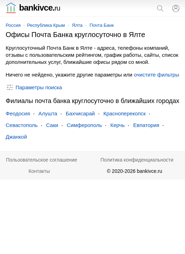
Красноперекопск (124, 113)
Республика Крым (46, 25)
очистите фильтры (156, 75)
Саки (52, 125)
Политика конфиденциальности (136, 160)
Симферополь (84, 125)
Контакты (39, 171)
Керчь (117, 125)
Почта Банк (102, 25)
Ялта (77, 25)
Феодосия (18, 113)
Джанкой (16, 137)
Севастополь (22, 125)
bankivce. (33, 7)
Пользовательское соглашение (41, 160)
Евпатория (146, 125)
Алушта (47, 113)
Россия (13, 25)
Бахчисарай (80, 113)
